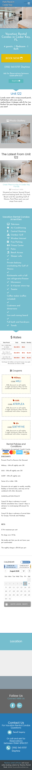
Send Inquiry (16, 732)
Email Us (16, 81)
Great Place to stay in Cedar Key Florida (16, 186)
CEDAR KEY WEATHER (16, 682)
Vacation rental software (12, 763)
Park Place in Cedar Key (8, 3)
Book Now (14, 58)
